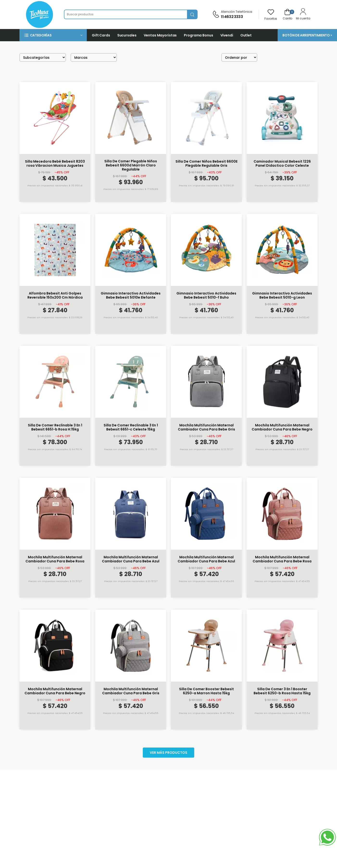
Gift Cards (101, 35)
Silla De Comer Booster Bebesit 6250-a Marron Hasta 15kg (206, 691)
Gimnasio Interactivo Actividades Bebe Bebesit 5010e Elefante (131, 295)
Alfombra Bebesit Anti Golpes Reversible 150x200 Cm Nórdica (55, 295)
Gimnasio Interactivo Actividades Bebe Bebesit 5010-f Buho (206, 295)
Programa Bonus (198, 35)
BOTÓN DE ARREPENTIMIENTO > (307, 35)
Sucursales (127, 35)
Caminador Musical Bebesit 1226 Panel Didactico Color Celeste (282, 163)
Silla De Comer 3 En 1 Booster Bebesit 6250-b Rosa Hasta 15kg (282, 691)
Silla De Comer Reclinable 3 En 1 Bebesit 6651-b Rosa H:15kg (55, 427)
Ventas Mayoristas (160, 35)
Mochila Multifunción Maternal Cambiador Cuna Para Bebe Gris (206, 427)
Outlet (246, 35)
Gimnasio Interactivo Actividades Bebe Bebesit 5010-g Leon (282, 295)
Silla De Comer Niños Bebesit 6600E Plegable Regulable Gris (206, 163)
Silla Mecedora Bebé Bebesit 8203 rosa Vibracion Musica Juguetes (55, 163)
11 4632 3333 (232, 16)
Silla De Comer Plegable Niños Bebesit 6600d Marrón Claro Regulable (130, 165)
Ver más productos (168, 752)
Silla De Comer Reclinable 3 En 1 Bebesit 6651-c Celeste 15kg (131, 427)
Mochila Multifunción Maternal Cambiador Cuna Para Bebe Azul (130, 559)
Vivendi (226, 35)
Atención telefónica (236, 11)
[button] (53, 35)
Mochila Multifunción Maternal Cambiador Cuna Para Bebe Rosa (54, 559)
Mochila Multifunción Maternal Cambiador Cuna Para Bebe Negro (282, 427)
